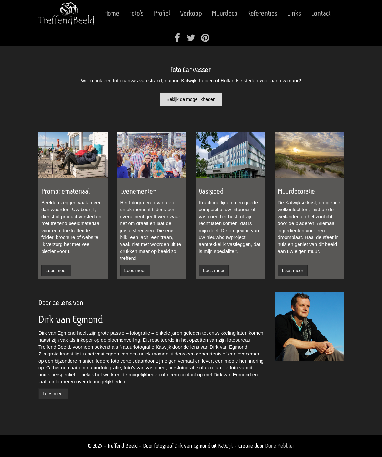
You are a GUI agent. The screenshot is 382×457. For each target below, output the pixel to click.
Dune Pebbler (279, 445)
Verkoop (191, 13)
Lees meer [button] (56, 270)
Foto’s (136, 13)
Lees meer (53, 393)
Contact (321, 13)
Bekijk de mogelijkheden (191, 99)
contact (188, 374)
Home (111, 13)
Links (294, 13)
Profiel (161, 13)
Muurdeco (224, 13)
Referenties (262, 13)
